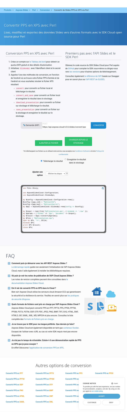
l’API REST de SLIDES (95, 79)
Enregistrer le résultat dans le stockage (75, 161)
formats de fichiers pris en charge (38, 319)
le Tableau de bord (38, 62)
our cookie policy (97, 391)
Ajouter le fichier (48, 143)
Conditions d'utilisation (82, 151)
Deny (111, 402)
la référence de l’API (93, 76)
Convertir (98, 125)
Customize (92, 402)
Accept (101, 396)
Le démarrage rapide (21, 267)
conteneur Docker (71, 328)
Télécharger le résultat (52, 161)
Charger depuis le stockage (78, 141)
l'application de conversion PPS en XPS (46, 348)
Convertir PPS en (14, 373)
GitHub (71, 68)
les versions (75, 72)
